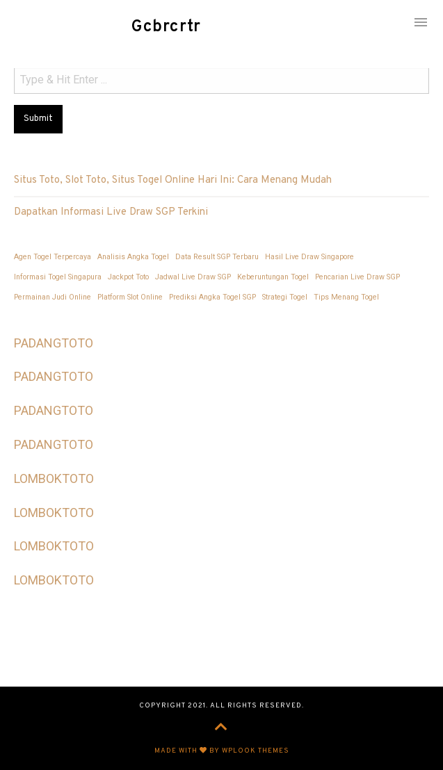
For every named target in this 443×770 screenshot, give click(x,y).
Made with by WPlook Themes (221, 750)
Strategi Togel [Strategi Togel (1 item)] (284, 297)
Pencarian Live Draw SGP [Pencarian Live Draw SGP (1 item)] (357, 276)
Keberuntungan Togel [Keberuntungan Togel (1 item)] (273, 276)
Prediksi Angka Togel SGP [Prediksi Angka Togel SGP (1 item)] (212, 297)
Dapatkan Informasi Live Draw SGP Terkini (111, 212)
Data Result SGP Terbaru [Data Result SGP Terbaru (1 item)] (217, 256)
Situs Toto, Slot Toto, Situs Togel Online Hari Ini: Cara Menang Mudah (173, 180)
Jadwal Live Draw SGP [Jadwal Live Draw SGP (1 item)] (193, 276)
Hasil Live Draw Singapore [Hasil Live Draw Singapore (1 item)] (309, 256)
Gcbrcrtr (166, 27)
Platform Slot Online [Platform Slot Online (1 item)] (130, 297)
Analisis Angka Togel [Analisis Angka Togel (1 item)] (133, 256)
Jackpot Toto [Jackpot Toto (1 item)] (128, 276)
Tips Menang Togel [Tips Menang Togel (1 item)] (346, 297)
